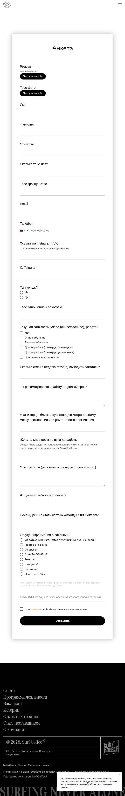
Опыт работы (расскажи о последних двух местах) (58, 467)
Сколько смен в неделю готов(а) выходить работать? (60, 367)
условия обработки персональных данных (86, 786)
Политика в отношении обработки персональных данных (36, 771)
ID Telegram (28, 267)
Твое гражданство (33, 184)
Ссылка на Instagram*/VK (39, 243)
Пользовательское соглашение (90, 771)
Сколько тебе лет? (34, 164)
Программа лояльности (25, 697)
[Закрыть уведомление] (119, 774)
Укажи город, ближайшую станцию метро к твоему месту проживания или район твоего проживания (58, 417)
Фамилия (27, 124)
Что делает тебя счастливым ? (43, 495)
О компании (15, 729)
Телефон (26, 223)
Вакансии (12, 703)
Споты (9, 690)
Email (24, 204)
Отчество (27, 144)
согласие (37, 609)
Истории (11, 710)
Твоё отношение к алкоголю (41, 307)
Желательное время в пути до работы (48, 439)
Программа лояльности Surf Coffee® (25, 776)
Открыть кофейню (20, 716)
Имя (23, 104)
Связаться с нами (38, 765)
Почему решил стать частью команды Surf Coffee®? (59, 515)
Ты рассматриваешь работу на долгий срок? (53, 387)
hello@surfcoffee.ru (14, 765)
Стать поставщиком (21, 723)
